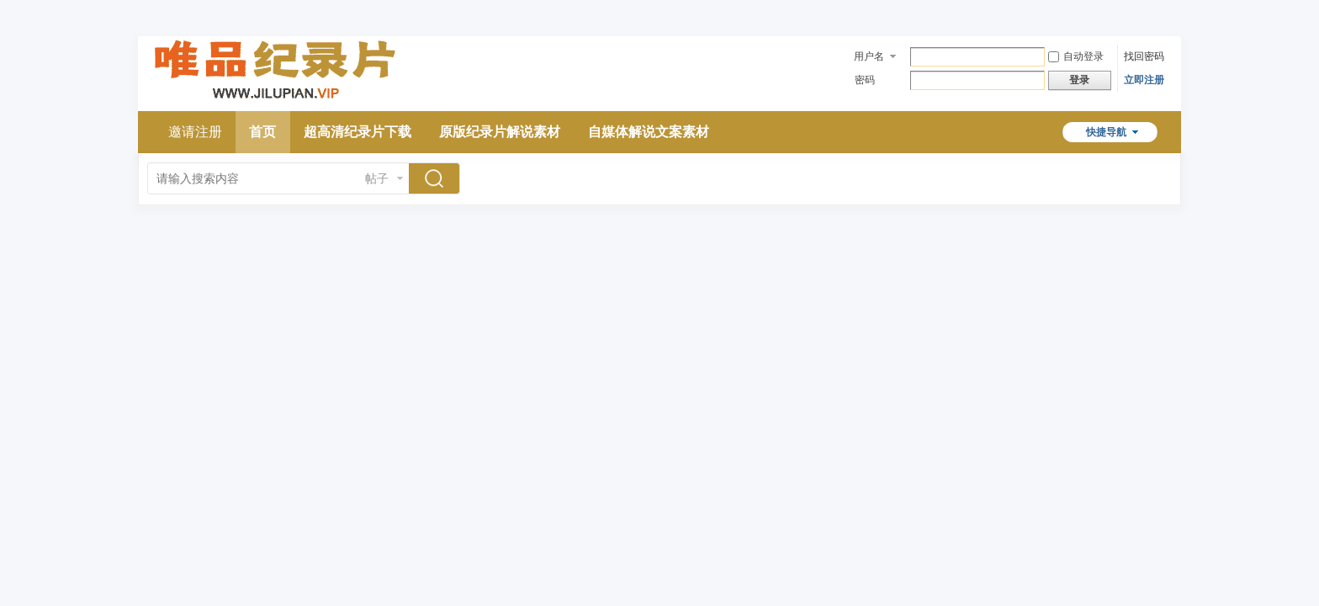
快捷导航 (1106, 132)
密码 (865, 80)
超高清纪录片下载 (357, 132)
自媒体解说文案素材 (648, 132)
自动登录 (1076, 56)
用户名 (869, 56)
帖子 (377, 178)
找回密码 (1144, 56)
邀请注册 (195, 132)
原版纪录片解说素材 (499, 132)
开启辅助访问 (1160, 11)
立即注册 (1144, 80)
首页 (262, 132)
